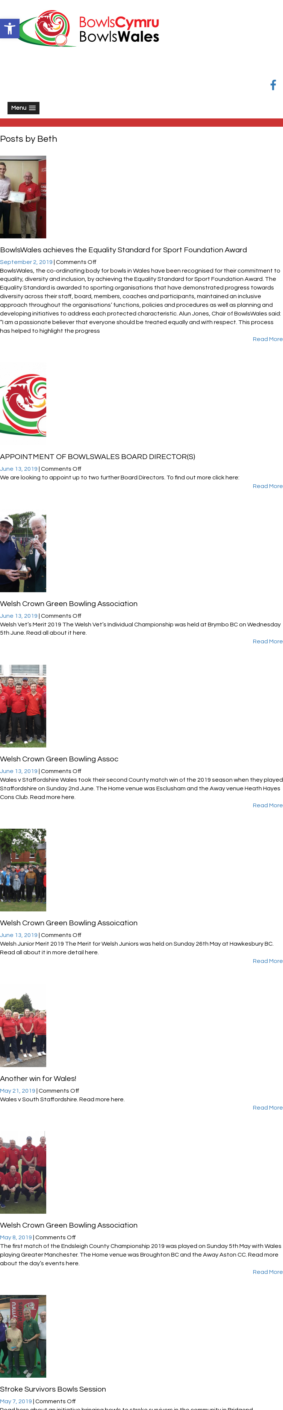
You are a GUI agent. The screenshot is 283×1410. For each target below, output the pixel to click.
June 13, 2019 (19, 469)
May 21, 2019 (18, 1091)
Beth (47, 139)
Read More (268, 339)
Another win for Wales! (38, 1079)
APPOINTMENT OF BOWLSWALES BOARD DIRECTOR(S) (97, 457)
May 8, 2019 (16, 1237)
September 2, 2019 (27, 262)
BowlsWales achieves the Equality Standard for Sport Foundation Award (123, 250)
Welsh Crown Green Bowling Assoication (69, 923)
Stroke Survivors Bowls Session (53, 1389)
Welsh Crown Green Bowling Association (69, 604)
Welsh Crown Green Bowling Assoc (59, 759)
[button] (10, 28)
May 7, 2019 (16, 1401)
